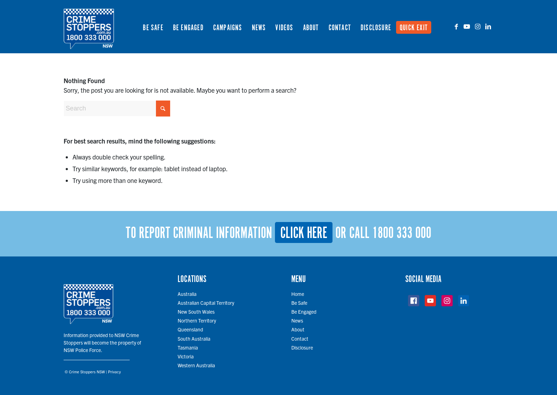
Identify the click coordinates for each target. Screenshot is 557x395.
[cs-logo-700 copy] (89, 26)
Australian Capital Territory (206, 302)
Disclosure (302, 347)
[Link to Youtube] (466, 26)
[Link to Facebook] (456, 26)
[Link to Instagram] (477, 26)
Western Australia (196, 365)
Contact (299, 338)
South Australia (194, 338)
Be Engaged (304, 311)
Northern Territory (197, 320)
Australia (187, 294)
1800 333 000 (401, 233)
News (297, 320)
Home (297, 294)
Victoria (186, 356)
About (297, 329)
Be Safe (299, 302)
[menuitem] (153, 26)
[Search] (117, 109)
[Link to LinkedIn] (488, 26)
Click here (303, 233)
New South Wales (196, 311)
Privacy (114, 371)
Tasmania (188, 347)
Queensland (190, 329)
